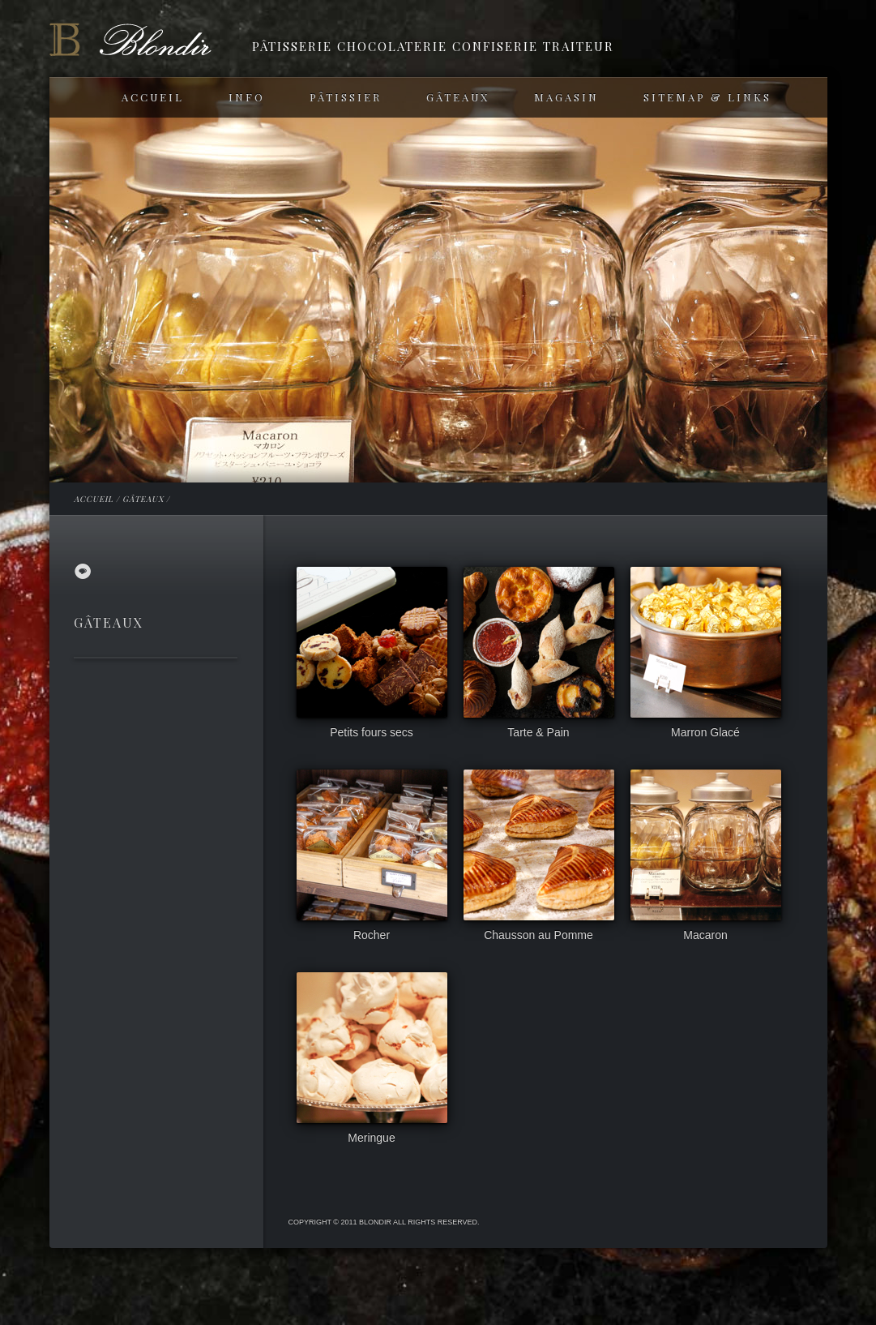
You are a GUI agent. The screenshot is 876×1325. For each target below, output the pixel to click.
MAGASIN (566, 97)
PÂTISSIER (346, 97)
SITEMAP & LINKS (707, 97)
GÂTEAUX (457, 97)
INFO (247, 97)
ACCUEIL (153, 97)
